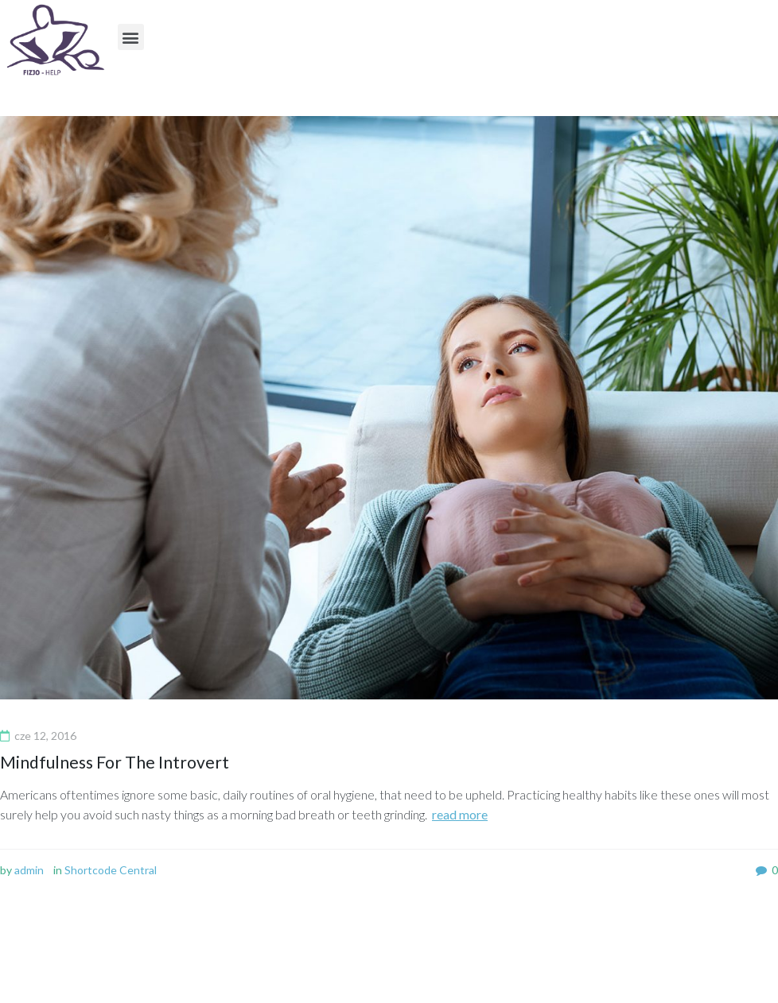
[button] (131, 37)
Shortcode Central (110, 870)
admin (29, 870)
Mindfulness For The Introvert (114, 762)
